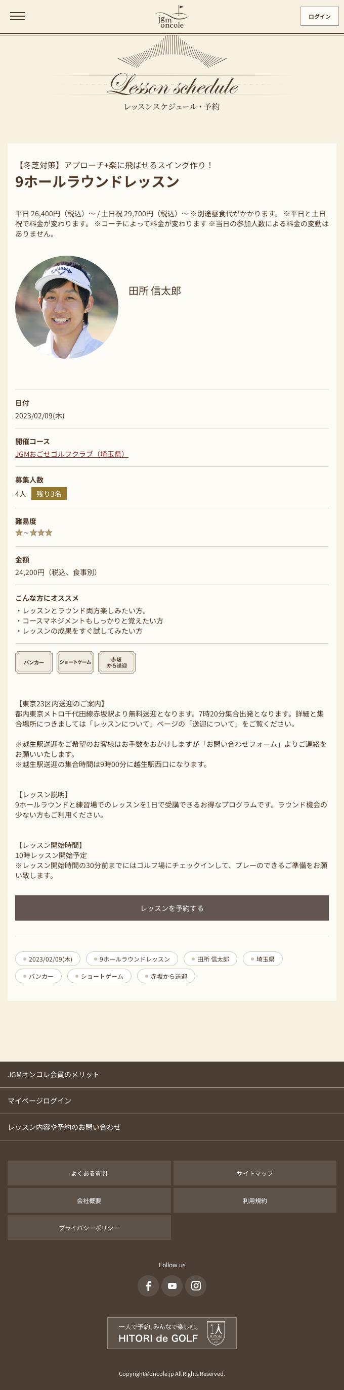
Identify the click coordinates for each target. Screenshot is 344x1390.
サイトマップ (255, 1173)
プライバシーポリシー (89, 1227)
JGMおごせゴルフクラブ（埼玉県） (71, 454)
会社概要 (89, 1200)
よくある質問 (89, 1173)
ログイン (320, 16)
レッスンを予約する (172, 908)
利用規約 (255, 1200)
